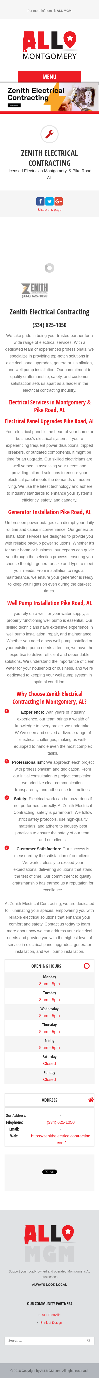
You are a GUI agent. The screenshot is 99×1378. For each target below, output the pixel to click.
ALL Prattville (51, 1315)
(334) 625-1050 (61, 1122)
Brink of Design (51, 1322)
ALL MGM (64, 11)
